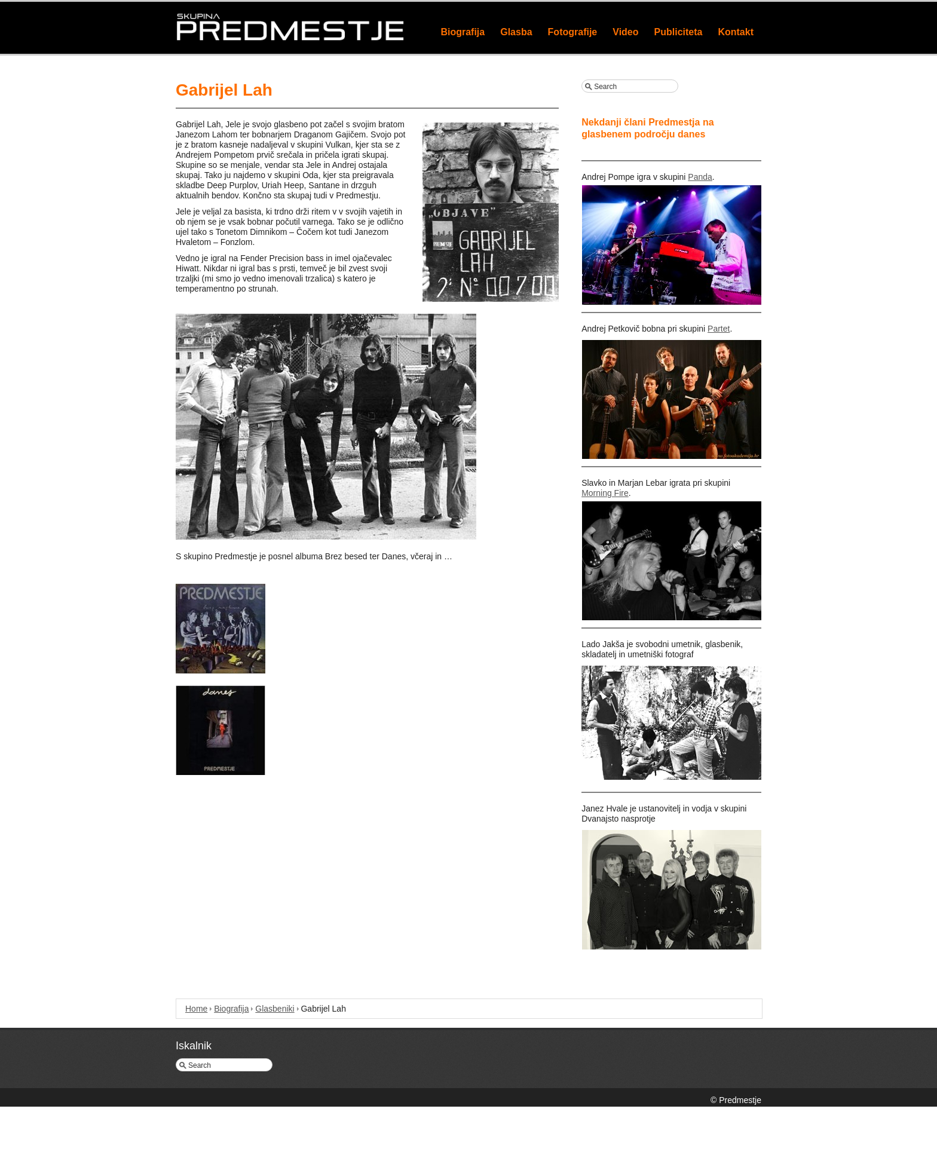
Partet (719, 328)
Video (625, 32)
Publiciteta (678, 32)
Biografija (462, 32)
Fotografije (573, 32)
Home (196, 1008)
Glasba (516, 32)
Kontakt (736, 32)
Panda (700, 177)
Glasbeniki (274, 1008)
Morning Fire (605, 493)
